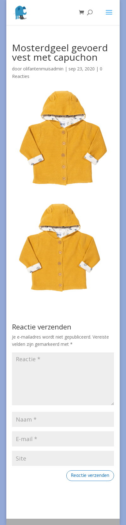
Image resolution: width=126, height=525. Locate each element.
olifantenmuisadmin (43, 69)
